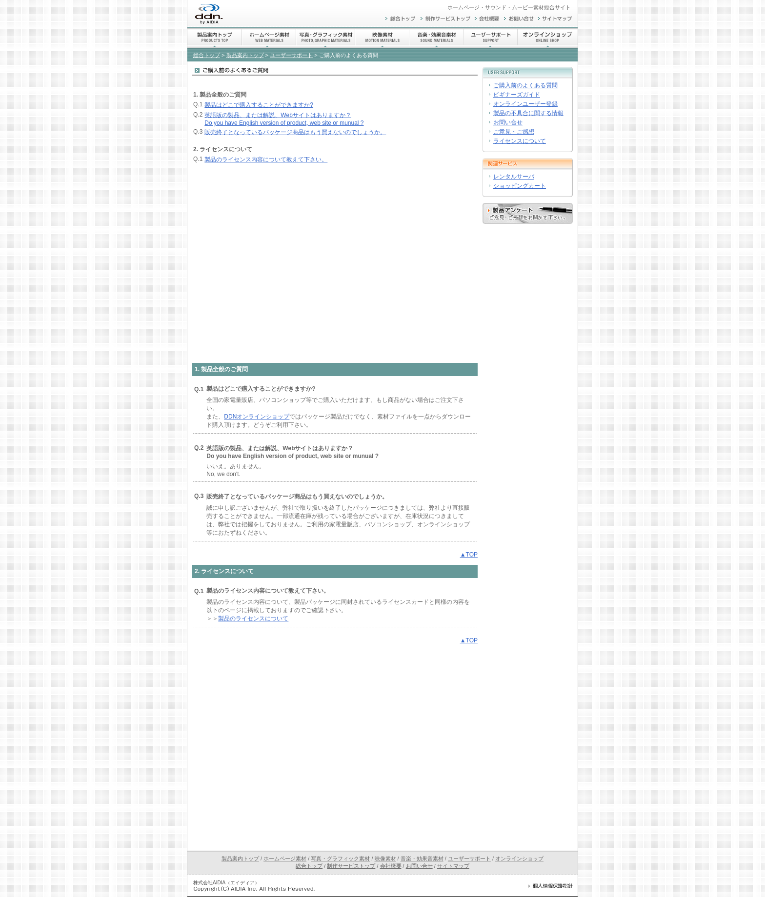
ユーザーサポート (291, 55)
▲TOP (469, 554)
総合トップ (206, 55)
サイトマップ (453, 866)
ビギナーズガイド (516, 94)
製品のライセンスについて (253, 618)
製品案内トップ (245, 55)
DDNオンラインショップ (256, 416)
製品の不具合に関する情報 (528, 113)
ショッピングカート (519, 185)
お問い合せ (508, 122)
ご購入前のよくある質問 (525, 85)
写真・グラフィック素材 (340, 858)
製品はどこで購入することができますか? (258, 104)
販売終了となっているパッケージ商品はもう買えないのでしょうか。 (295, 132)
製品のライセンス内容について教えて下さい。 (265, 159)
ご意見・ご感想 (513, 131)
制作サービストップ (351, 866)
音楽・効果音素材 (422, 858)
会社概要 (391, 866)
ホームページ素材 (284, 858)
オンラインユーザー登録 (525, 103)
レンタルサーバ (513, 176)
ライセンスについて (519, 141)
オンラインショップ (519, 858)
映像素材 (385, 858)
